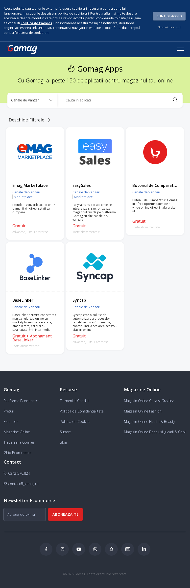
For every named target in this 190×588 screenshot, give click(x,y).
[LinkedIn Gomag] (144, 549)
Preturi (9, 411)
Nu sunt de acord (169, 27)
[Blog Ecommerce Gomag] (111, 549)
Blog (63, 442)
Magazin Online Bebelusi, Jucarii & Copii (155, 432)
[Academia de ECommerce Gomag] (127, 549)
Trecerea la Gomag (19, 442)
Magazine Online (17, 432)
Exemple (11, 421)
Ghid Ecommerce (17, 452)
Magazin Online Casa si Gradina (149, 400)
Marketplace (23, 197)
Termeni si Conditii (74, 400)
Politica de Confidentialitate (82, 411)
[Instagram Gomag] (62, 549)
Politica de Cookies (75, 421)
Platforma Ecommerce (22, 400)
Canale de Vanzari (26, 192)
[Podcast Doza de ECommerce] (95, 549)
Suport (65, 432)
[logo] (21, 49)
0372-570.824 (17, 473)
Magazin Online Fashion (143, 411)
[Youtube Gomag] (78, 549)
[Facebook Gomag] (46, 549)
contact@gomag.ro (21, 483)
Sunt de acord (169, 16)
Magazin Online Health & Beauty (149, 421)
